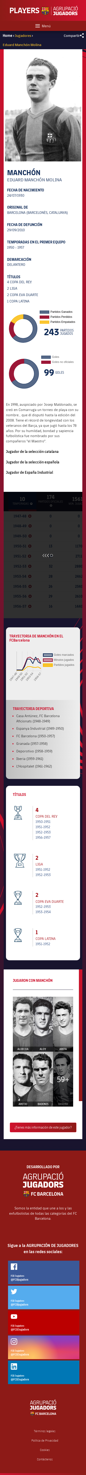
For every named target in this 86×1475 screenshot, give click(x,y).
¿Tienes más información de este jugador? (43, 1127)
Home (7, 35)
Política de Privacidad (44, 1440)
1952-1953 (43, 832)
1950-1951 (43, 821)
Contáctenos (45, 1459)
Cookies (45, 1450)
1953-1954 (43, 911)
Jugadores (23, 35)
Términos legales (44, 1431)
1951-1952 (43, 827)
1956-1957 (43, 837)
